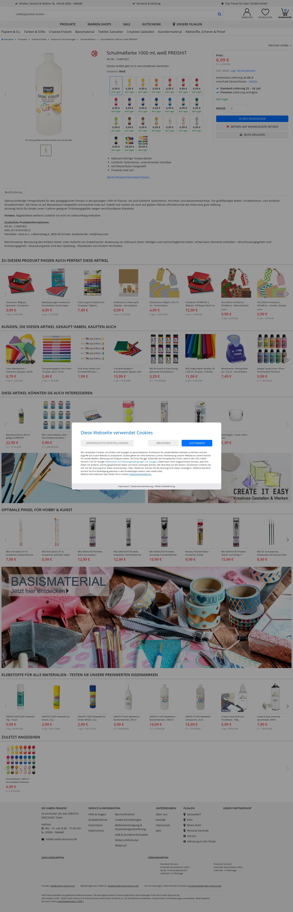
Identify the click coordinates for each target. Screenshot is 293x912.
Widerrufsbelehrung (165, 486)
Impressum (123, 486)
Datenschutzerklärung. (140, 474)
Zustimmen (197, 443)
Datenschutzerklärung (142, 486)
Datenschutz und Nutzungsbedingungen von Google (130, 461)
